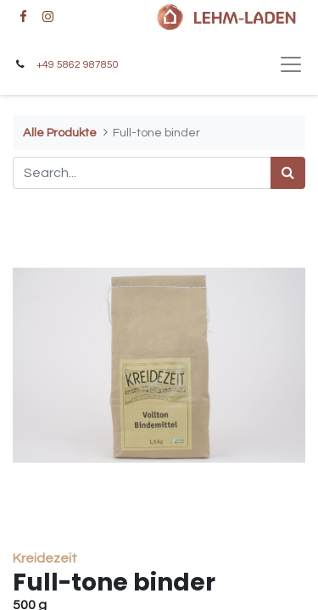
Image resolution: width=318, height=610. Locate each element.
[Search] (288, 173)
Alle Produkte (60, 132)
